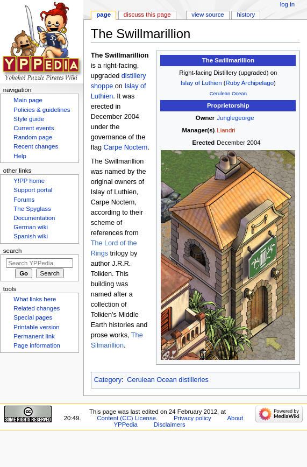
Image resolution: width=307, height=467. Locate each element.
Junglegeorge (235, 118)
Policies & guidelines (41, 110)
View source (207, 14)
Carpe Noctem (126, 147)
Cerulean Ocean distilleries (168, 380)
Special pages (32, 317)
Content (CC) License (126, 418)
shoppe (102, 86)
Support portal (32, 190)
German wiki (30, 227)
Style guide (28, 119)
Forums (23, 199)
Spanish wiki (30, 236)
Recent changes (35, 146)
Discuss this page (147, 14)
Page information (36, 345)
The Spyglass (32, 209)
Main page (27, 100)
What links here (34, 299)
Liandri (226, 130)
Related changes (36, 308)
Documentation (34, 218)
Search (12, 250)
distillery (134, 76)
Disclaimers (169, 424)
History (246, 14)
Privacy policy (192, 418)
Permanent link (33, 336)
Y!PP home (29, 181)
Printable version (36, 327)
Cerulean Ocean (228, 93)
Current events (33, 128)
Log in (287, 4)
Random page (32, 137)
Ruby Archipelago (250, 83)
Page (103, 14)
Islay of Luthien (201, 83)
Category (108, 380)
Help (19, 156)
